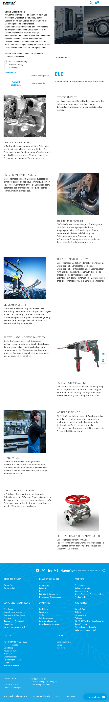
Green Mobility (10, 588)
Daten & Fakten (81, 609)
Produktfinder (81, 597)
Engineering (9, 618)
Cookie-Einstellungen (12, 687)
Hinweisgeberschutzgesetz (15, 696)
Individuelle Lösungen (48, 594)
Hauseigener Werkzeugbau (15, 621)
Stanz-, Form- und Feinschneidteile (89, 594)
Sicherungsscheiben (83, 588)
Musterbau (8, 624)
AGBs (41, 615)
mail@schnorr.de (43, 684)
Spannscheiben (81, 591)
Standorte (61, 648)
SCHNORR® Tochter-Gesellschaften (89, 621)
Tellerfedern (80, 585)
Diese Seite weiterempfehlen (86, 570)
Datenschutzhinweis (47, 621)
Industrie (43, 588)
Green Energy (10, 585)
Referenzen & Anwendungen (57, 57)
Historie (78, 612)
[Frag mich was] (103, 696)
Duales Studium (10, 650)
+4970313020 (12, 684)
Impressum (70, 696)
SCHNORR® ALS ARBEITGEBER (16, 642)
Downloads (44, 603)
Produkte (79, 579)
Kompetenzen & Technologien (17, 603)
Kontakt (60, 635)
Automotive (44, 585)
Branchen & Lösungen (49, 579)
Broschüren (44, 612)
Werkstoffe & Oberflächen (15, 615)
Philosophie (80, 618)
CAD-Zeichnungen (46, 618)
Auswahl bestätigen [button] (16, 83)
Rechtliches (10, 73)
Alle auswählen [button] (39, 83)
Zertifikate (43, 609)
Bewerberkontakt (11, 665)
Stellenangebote (11, 645)
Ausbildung (8, 648)
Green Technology (12, 579)
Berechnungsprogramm (49, 624)
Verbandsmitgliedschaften (86, 627)
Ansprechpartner (64, 642)
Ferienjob (8, 662)
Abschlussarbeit (10, 656)
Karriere (8, 635)
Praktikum (8, 653)
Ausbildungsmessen (12, 659)
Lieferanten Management (14, 627)
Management (80, 615)
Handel (42, 591)
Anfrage (60, 645)
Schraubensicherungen (13, 612)
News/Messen (81, 624)
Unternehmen (81, 603)
